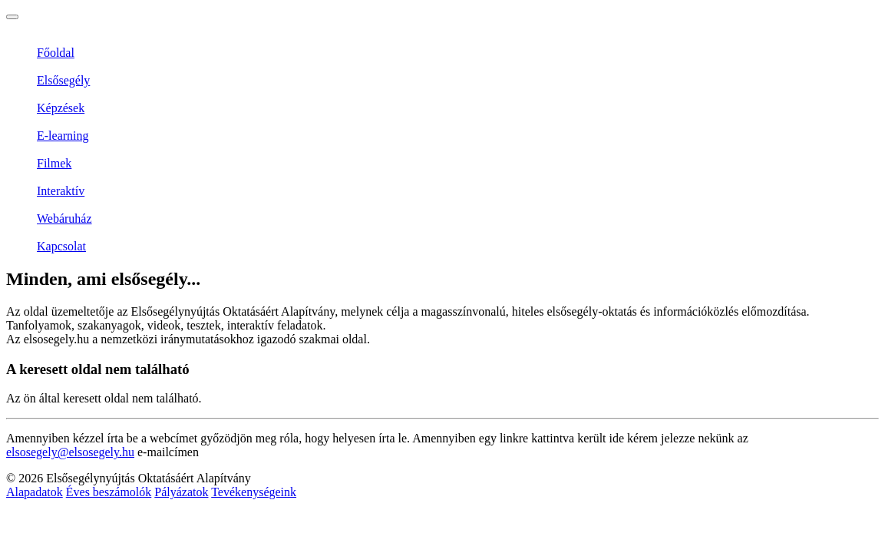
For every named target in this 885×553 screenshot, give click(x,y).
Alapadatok (34, 491)
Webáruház (64, 218)
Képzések (60, 107)
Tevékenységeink (253, 491)
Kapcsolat (61, 246)
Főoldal (55, 52)
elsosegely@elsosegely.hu (70, 452)
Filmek (54, 163)
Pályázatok (181, 491)
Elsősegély (63, 80)
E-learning (63, 135)
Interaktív (60, 190)
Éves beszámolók (109, 491)
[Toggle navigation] (12, 17)
